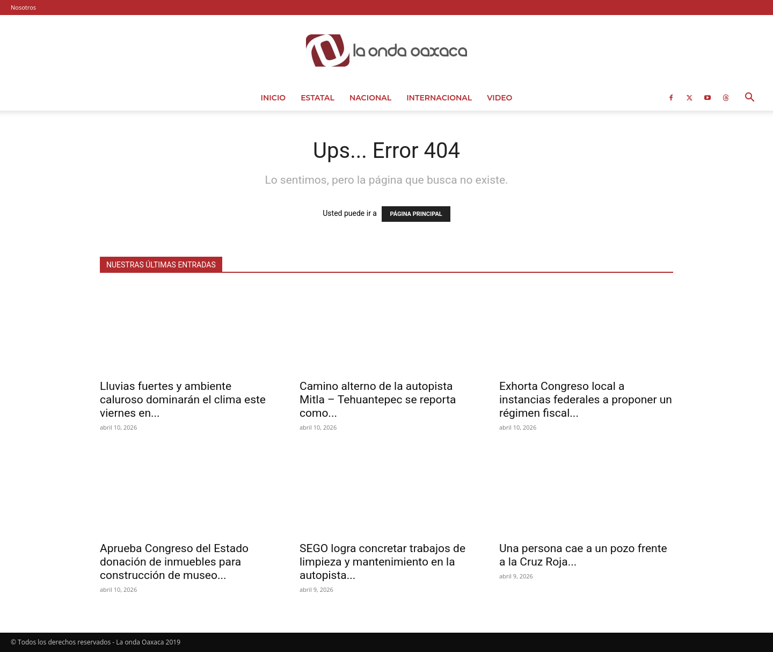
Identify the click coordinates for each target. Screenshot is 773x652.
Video (499, 98)
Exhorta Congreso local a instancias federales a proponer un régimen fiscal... (585, 399)
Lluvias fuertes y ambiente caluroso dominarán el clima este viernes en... (183, 399)
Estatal (317, 98)
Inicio (273, 98)
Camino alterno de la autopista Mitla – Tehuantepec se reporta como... (378, 399)
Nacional (370, 98)
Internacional (439, 98)
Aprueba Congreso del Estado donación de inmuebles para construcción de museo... (174, 562)
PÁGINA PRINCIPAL (416, 214)
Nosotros (23, 7)
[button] (749, 98)
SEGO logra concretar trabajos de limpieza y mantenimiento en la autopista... (382, 562)
